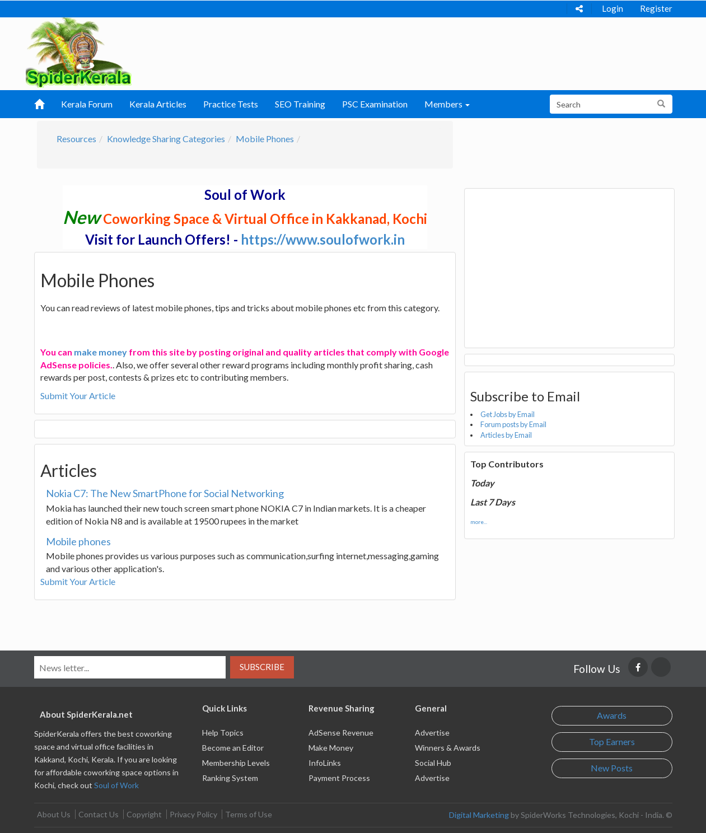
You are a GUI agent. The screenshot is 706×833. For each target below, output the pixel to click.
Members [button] (447, 104)
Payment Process (339, 778)
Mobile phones (78, 541)
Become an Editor (233, 747)
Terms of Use (248, 814)
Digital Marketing (479, 815)
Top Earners (612, 741)
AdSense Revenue (340, 732)
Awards (611, 715)
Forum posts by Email (513, 424)
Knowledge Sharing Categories (166, 138)
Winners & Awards (447, 747)
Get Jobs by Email (507, 414)
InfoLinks (324, 763)
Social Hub (433, 763)
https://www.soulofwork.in (323, 239)
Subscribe (262, 667)
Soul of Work (116, 785)
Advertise (432, 732)
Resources (76, 138)
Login (612, 8)
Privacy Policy (193, 814)
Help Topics (223, 732)
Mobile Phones (265, 138)
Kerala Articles (157, 104)
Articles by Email (506, 434)
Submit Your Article (77, 395)
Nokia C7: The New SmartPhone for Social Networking (165, 493)
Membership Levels (236, 763)
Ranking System (230, 778)
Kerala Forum (87, 104)
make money (100, 352)
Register (656, 8)
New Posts (612, 767)
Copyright (144, 814)
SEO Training (300, 104)
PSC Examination (375, 104)
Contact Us (98, 814)
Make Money (330, 747)
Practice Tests (230, 104)
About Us (54, 814)
